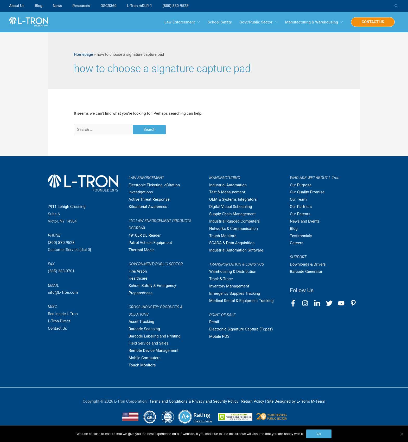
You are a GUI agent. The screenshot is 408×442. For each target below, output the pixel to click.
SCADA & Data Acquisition (231, 243)
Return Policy (253, 401)
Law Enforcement (177, 22)
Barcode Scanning (144, 329)
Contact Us (57, 328)
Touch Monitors (142, 365)
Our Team (298, 199)
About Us (17, 5)
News (59, 5)
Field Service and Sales (148, 343)
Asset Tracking (141, 321)
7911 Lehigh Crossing (67, 206)
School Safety (217, 22)
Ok (319, 434)
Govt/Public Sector (253, 22)
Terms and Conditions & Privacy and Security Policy (193, 401)
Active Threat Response (149, 199)
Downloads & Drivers (308, 264)
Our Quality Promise (307, 192)
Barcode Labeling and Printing (155, 336)
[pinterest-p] (354, 303)
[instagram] (307, 303)
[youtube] (343, 303)
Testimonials (301, 236)
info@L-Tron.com (63, 292)
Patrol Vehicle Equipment (150, 242)
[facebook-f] (295, 303)
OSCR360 (111, 5)
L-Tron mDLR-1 (143, 5)
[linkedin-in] (319, 303)
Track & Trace (221, 279)
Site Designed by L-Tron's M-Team (296, 401)
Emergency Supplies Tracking (234, 293)
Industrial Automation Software (236, 250)
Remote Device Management (153, 350)
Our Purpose (300, 185)
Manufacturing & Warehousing (308, 22)
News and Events (305, 221)
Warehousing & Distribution (232, 271)
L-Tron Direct (59, 321)
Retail (214, 322)
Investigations (141, 192)
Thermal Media (142, 250)
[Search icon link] (396, 5)
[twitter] (331, 303)
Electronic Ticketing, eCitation (154, 185)
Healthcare (138, 278)
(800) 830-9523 (180, 5)
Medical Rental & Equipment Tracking (241, 300)
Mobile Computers (145, 357)
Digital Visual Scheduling (230, 206)
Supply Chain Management (232, 214)
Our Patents (300, 214)
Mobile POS (219, 336)
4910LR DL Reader (145, 235)
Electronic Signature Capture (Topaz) (241, 329)
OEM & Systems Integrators (233, 199)
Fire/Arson (138, 271)
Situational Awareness (148, 206)
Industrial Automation (228, 185)
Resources (83, 5)
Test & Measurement (227, 192)
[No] (401, 434)
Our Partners (301, 206)
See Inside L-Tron (63, 313)
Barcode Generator (306, 271)
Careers (296, 243)
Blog (39, 5)
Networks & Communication (233, 228)
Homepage (83, 54)
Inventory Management (229, 286)
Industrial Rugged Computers (234, 221)
